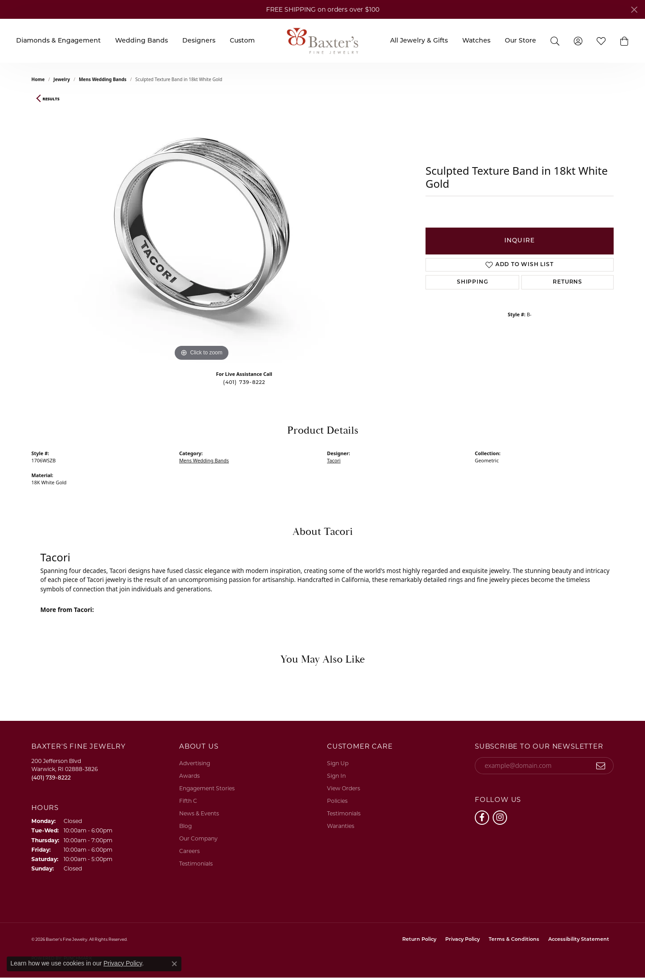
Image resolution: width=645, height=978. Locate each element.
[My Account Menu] (577, 40)
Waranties (340, 826)
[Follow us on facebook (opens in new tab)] (482, 817)
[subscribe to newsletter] (601, 766)
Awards (189, 775)
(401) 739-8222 (244, 382)
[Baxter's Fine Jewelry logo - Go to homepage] (322, 40)
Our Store (520, 41)
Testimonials (196, 863)
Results (51, 99)
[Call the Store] (51, 777)
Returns (567, 282)
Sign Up (337, 763)
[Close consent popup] (174, 963)
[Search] (555, 40)
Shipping (472, 282)
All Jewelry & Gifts (419, 41)
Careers (189, 851)
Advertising (194, 763)
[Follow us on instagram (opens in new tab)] (500, 817)
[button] (624, 40)
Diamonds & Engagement (58, 41)
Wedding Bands (141, 41)
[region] (201, 229)
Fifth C (188, 800)
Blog (185, 826)
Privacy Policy (462, 939)
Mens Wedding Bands (103, 79)
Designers (198, 41)
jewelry (61, 79)
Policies (337, 800)
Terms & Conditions (514, 939)
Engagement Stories (207, 788)
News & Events (199, 813)
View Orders (343, 788)
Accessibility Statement (578, 939)
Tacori (333, 460)
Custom (242, 41)
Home (38, 79)
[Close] (634, 9)
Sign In (336, 775)
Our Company (198, 838)
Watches (476, 41)
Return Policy (419, 939)
